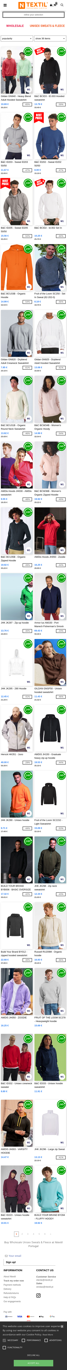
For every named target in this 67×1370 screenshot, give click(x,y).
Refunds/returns (11, 1293)
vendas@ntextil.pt (44, 1287)
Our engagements (12, 1301)
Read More (48, 1334)
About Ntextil (10, 1276)
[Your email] (29, 1256)
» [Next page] (50, 1234)
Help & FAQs (10, 1297)
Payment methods (12, 1285)
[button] (51, 5)
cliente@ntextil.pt (44, 1280)
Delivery (7, 1289)
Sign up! (11, 1262)
